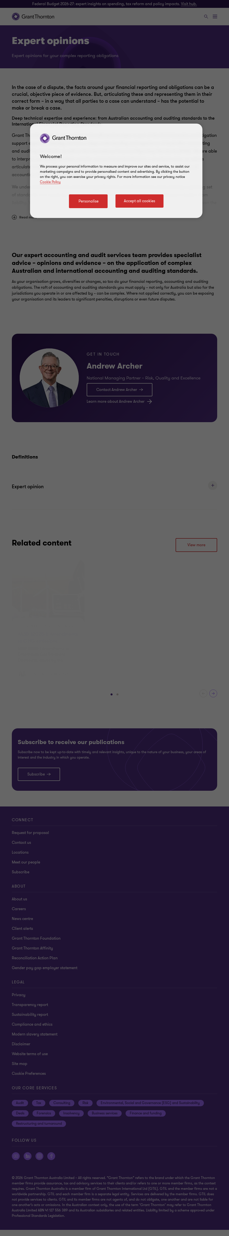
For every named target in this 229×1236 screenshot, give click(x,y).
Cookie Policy (50, 182)
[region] (116, 171)
